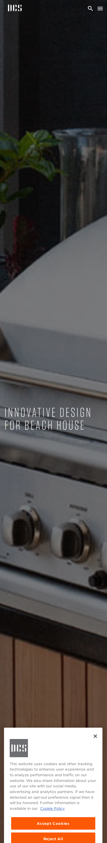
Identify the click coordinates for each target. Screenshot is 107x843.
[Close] (95, 740)
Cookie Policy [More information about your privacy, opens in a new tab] (52, 813)
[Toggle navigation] (100, 8)
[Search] (90, 8)
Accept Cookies (53, 828)
